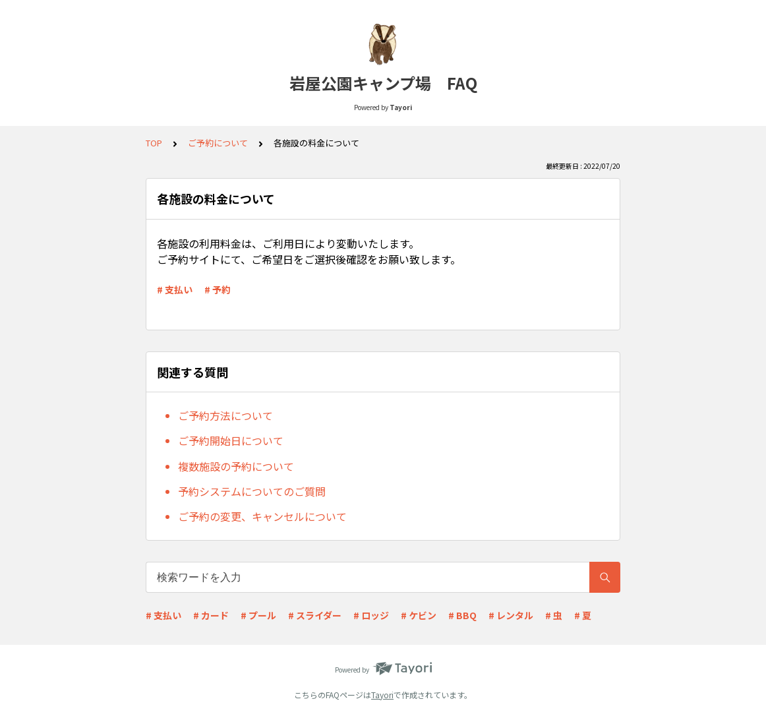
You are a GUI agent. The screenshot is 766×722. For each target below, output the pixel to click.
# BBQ (462, 615)
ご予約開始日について (230, 440)
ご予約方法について (225, 415)
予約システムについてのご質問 (252, 491)
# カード (211, 615)
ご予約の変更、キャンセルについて (262, 516)
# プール (258, 615)
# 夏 (582, 615)
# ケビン (418, 615)
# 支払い (174, 289)
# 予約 (217, 289)
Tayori (382, 694)
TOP (154, 142)
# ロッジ (371, 615)
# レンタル (510, 615)
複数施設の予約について (236, 466)
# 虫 (553, 615)
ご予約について (218, 142)
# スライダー (314, 615)
